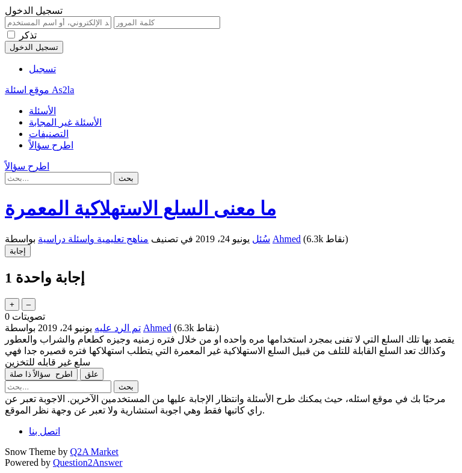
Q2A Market (94, 452)
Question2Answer (88, 462)
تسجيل (42, 69)
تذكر (28, 35)
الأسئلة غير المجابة (65, 122)
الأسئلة (42, 111)
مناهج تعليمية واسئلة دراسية (93, 239)
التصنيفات (49, 134)
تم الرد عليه (117, 328)
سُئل (261, 239)
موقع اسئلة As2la (39, 90)
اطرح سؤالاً (51, 145)
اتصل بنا (44, 431)
